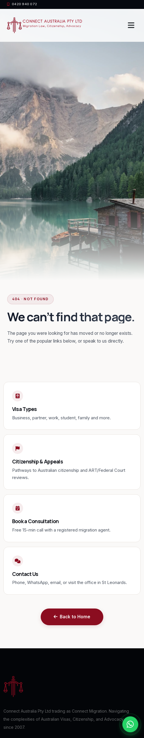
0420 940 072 (22, 4)
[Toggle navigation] (131, 25)
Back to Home (72, 616)
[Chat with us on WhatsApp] (130, 724)
